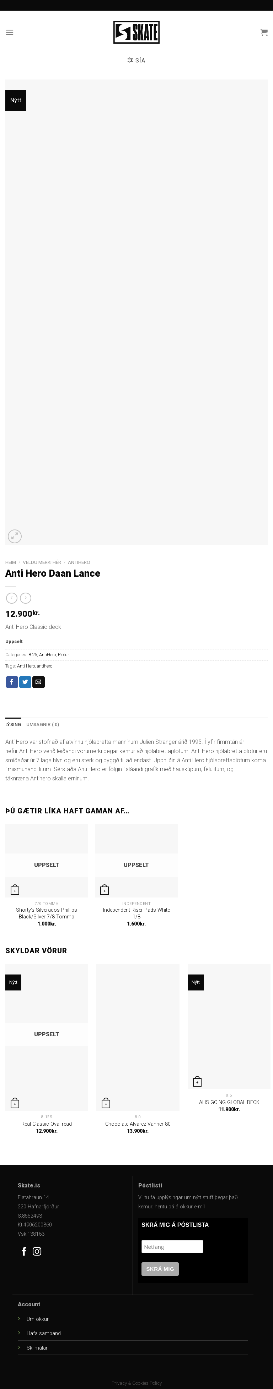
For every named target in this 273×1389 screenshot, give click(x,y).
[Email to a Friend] (38, 682)
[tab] (13, 725)
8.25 (32, 654)
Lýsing (13, 724)
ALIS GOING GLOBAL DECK (229, 1102)
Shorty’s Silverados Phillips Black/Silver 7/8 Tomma (46, 913)
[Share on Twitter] (25, 682)
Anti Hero (26, 666)
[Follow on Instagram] (37, 1252)
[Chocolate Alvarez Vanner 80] (137, 1037)
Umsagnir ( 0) (42, 724)
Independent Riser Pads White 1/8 (136, 913)
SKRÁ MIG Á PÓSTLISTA (175, 1225)
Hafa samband (44, 1333)
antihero (44, 666)
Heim (10, 562)
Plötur (63, 654)
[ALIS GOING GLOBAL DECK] (229, 1026)
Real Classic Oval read (46, 1124)
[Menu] (9, 32)
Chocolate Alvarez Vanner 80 (138, 1124)
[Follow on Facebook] (24, 1252)
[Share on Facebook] (12, 682)
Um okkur (38, 1319)
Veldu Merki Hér (42, 562)
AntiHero (79, 562)
